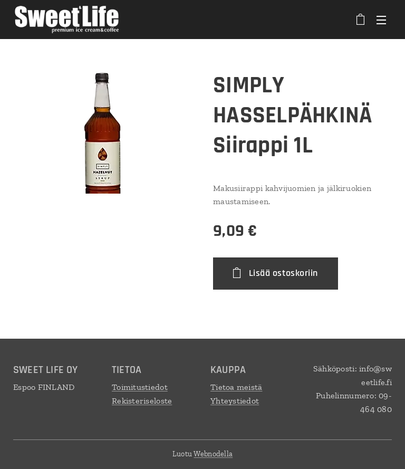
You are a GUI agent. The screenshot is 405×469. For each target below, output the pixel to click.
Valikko (381, 20)
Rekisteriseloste (142, 401)
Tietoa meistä (236, 387)
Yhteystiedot (234, 401)
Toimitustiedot (140, 387)
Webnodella (213, 453)
